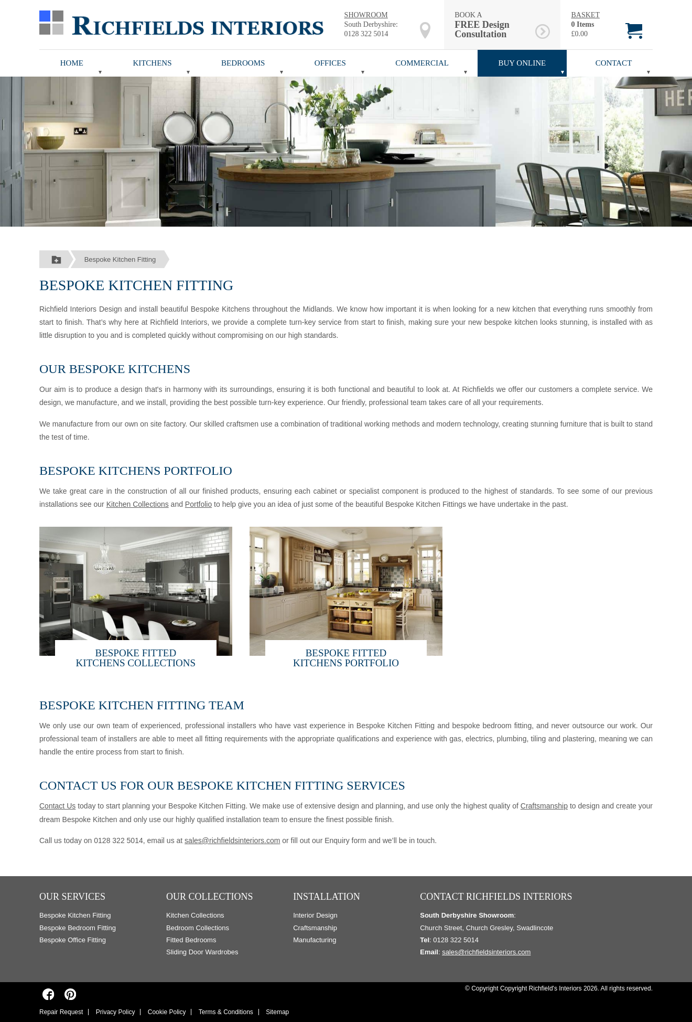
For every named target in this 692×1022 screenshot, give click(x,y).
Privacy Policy (115, 1012)
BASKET (585, 15)
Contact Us (57, 806)
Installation (326, 896)
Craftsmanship (544, 806)
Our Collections (209, 896)
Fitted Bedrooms (191, 940)
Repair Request (61, 1012)
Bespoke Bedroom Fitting (77, 928)
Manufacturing (314, 940)
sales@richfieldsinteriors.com (232, 840)
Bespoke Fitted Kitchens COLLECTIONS (136, 657)
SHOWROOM (366, 15)
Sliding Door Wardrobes (202, 952)
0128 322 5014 (366, 34)
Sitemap (277, 1012)
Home (71, 63)
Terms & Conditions (226, 1012)
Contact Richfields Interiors (496, 896)
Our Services (72, 896)
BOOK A (493, 25)
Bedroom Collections (197, 928)
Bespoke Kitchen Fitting (120, 259)
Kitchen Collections (137, 504)
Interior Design (315, 915)
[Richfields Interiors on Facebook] (48, 994)
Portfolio (198, 504)
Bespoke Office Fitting (72, 940)
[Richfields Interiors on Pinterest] (70, 994)
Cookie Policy (167, 1012)
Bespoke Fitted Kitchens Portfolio (346, 657)
